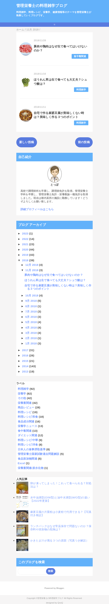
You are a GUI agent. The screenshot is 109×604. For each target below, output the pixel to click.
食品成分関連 (26, 421)
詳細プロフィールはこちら (37, 209)
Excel (21, 463)
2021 (25, 244)
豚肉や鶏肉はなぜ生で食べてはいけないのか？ (53, 274)
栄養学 (22, 393)
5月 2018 (31, 322)
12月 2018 (32, 264)
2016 (25, 355)
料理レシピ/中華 (28, 440)
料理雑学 (81, 89)
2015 (25, 360)
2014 (25, 366)
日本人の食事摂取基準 (32, 449)
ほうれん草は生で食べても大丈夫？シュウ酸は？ (55, 280)
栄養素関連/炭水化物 (31, 467)
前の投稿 (84, 142)
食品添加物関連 (27, 458)
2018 (25, 260)
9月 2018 (31, 300)
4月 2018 (31, 327)
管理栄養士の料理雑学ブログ (41, 5)
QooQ (60, 603)
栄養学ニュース (27, 426)
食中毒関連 (80, 56)
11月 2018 (32, 270)
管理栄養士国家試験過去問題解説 (38, 453)
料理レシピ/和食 (28, 416)
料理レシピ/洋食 (28, 444)
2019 (25, 254)
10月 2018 (32, 295)
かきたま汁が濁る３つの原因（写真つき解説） (59, 540)
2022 (25, 238)
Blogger (60, 588)
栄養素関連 (25, 402)
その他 (22, 398)
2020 (25, 249)
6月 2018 (31, 316)
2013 (25, 371)
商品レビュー (26, 407)
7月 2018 (31, 311)
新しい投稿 (26, 142)
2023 (25, 233)
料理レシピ (25, 412)
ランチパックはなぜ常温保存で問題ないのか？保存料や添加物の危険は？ (60, 528)
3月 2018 (31, 332)
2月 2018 (31, 338)
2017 (25, 350)
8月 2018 (31, 306)
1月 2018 (31, 343)
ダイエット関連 (27, 435)
